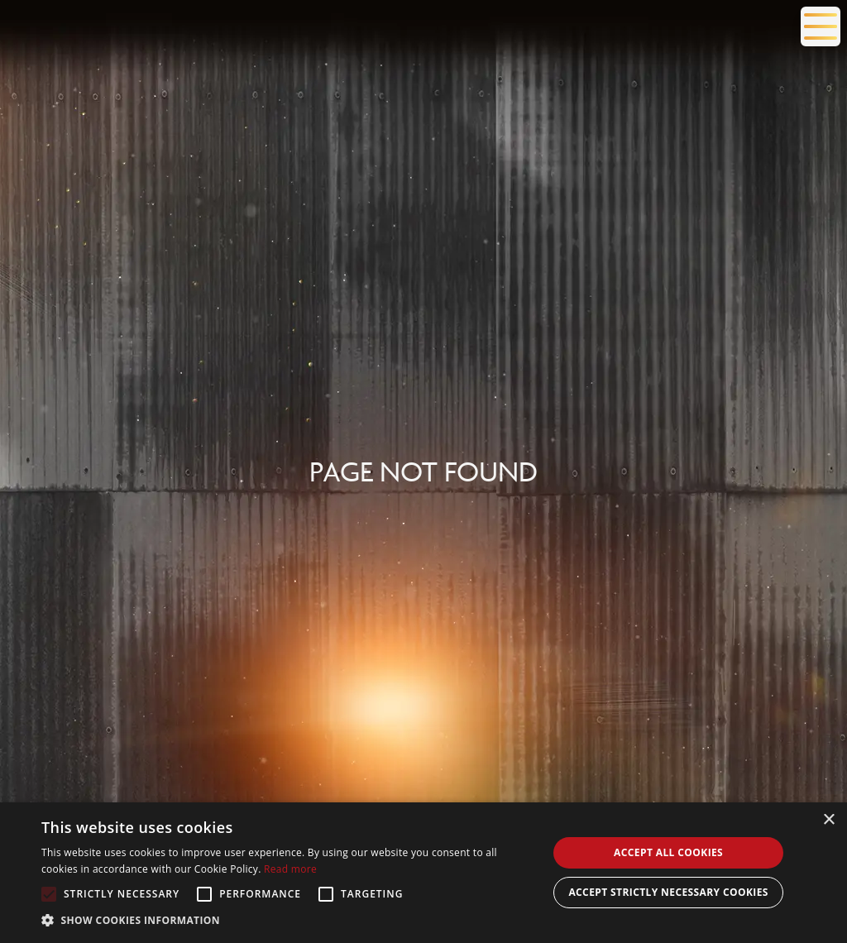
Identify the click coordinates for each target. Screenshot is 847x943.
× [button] (828, 820)
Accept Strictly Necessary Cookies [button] (668, 892)
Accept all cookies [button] (668, 852)
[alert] (423, 872)
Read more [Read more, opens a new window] (290, 869)
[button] (287, 921)
